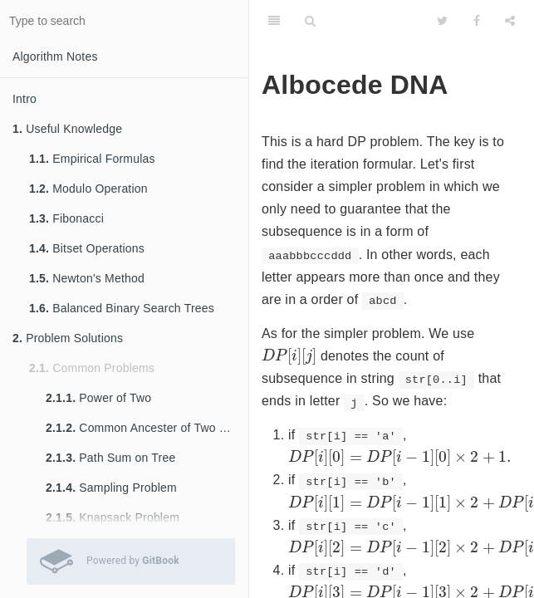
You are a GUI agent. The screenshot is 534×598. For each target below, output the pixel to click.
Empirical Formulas (92, 158)
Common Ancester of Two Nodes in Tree (147, 427)
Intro (24, 98)
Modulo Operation (88, 188)
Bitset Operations (87, 248)
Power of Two (98, 397)
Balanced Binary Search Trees (121, 308)
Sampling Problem (111, 487)
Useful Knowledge (67, 128)
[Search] (310, 21)
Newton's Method (87, 278)
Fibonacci (66, 218)
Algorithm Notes (55, 56)
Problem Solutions (67, 338)
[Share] (509, 21)
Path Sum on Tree (110, 457)
